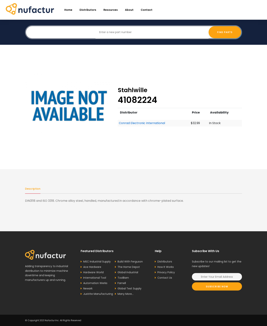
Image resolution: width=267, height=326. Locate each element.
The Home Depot (129, 267)
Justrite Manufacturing (98, 294)
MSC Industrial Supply (97, 261)
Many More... (126, 294)
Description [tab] (32, 189)
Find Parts (225, 32)
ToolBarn (123, 278)
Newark (88, 288)
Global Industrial (128, 272)
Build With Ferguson (130, 261)
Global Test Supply (129, 288)
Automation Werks (95, 283)
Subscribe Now (217, 286)
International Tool (94, 278)
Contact (146, 10)
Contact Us (164, 278)
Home (68, 10)
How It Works (165, 267)
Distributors (88, 10)
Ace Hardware (92, 267)
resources (110, 10)
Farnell (122, 283)
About (129, 10)
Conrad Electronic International (142, 123)
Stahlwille (132, 90)
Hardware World (93, 272)
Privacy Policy (166, 272)
